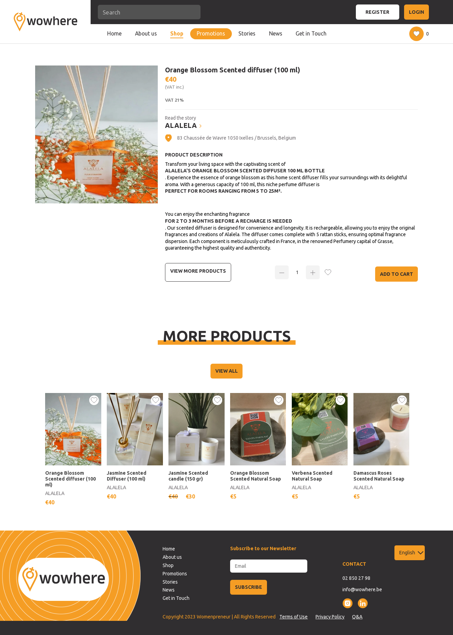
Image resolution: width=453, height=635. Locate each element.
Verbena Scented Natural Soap (312, 476)
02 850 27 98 (356, 578)
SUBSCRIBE (248, 587)
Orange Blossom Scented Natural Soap (255, 476)
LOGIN (416, 12)
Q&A (357, 616)
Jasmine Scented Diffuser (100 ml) (126, 476)
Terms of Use (293, 616)
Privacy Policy (330, 616)
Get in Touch (311, 33)
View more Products (198, 271)
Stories (246, 33)
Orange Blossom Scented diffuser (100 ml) (70, 478)
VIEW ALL (226, 371)
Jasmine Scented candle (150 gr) (188, 476)
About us (146, 33)
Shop (176, 33)
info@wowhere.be (362, 589)
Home (114, 33)
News (275, 33)
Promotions (211, 33)
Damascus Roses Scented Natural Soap (378, 476)
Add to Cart (396, 274)
